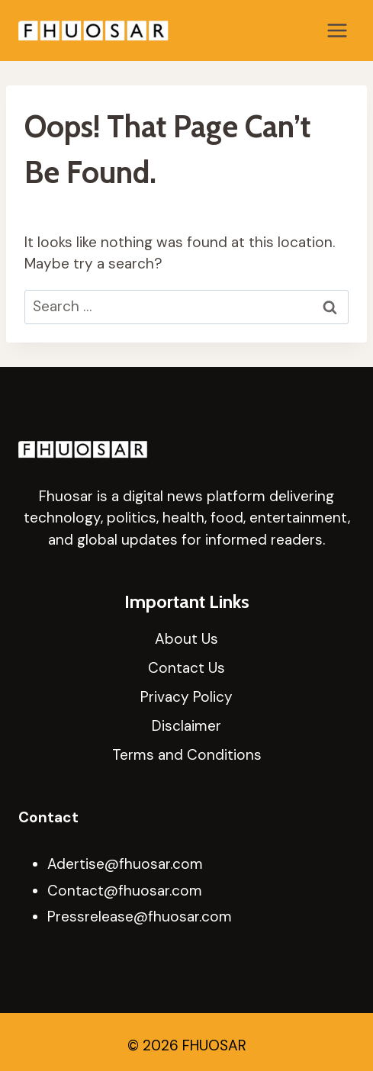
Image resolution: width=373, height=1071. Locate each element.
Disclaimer (186, 725)
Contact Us (186, 667)
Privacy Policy (186, 696)
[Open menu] (337, 30)
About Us (186, 638)
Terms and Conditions (187, 754)
